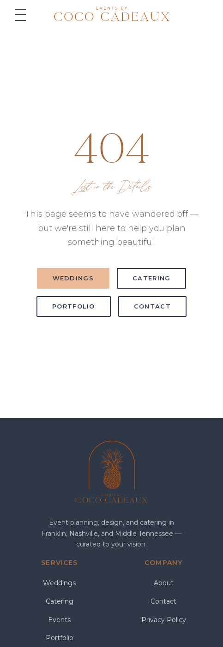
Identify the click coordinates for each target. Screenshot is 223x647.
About (164, 583)
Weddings (73, 278)
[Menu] (20, 15)
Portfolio (73, 306)
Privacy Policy (163, 620)
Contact (152, 306)
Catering (151, 278)
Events (59, 620)
